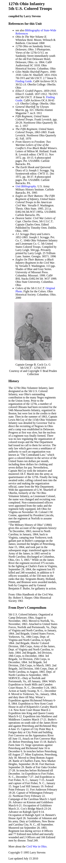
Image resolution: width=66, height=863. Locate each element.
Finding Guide (23, 81)
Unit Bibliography (25, 186)
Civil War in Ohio (36, 846)
